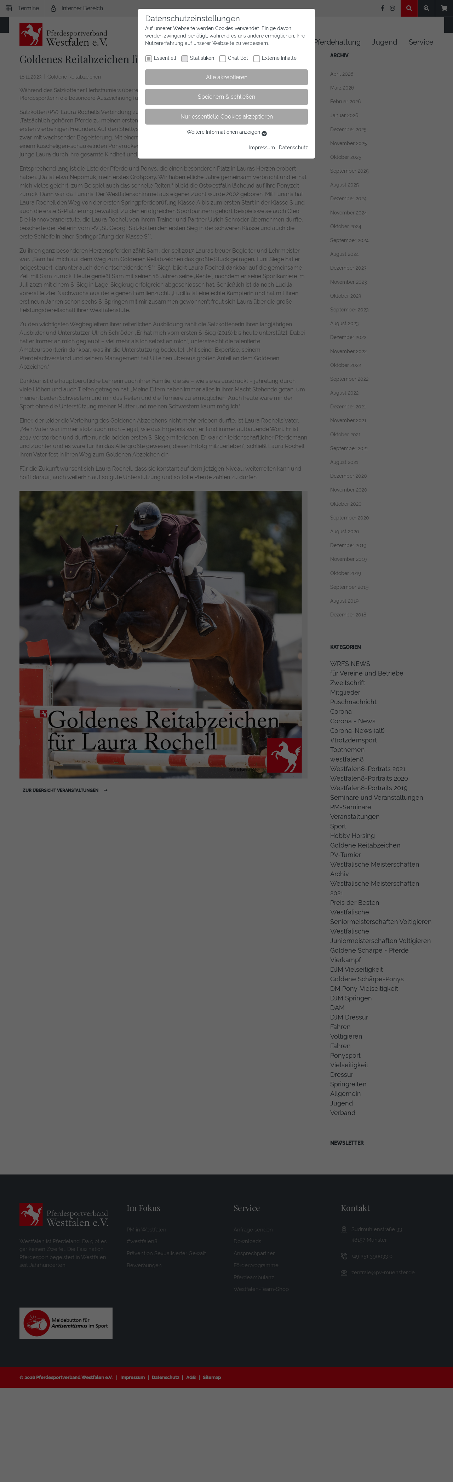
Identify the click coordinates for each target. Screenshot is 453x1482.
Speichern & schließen (226, 96)
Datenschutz (293, 147)
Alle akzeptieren (226, 77)
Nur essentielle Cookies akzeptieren (226, 116)
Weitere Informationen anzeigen (227, 132)
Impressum (262, 147)
